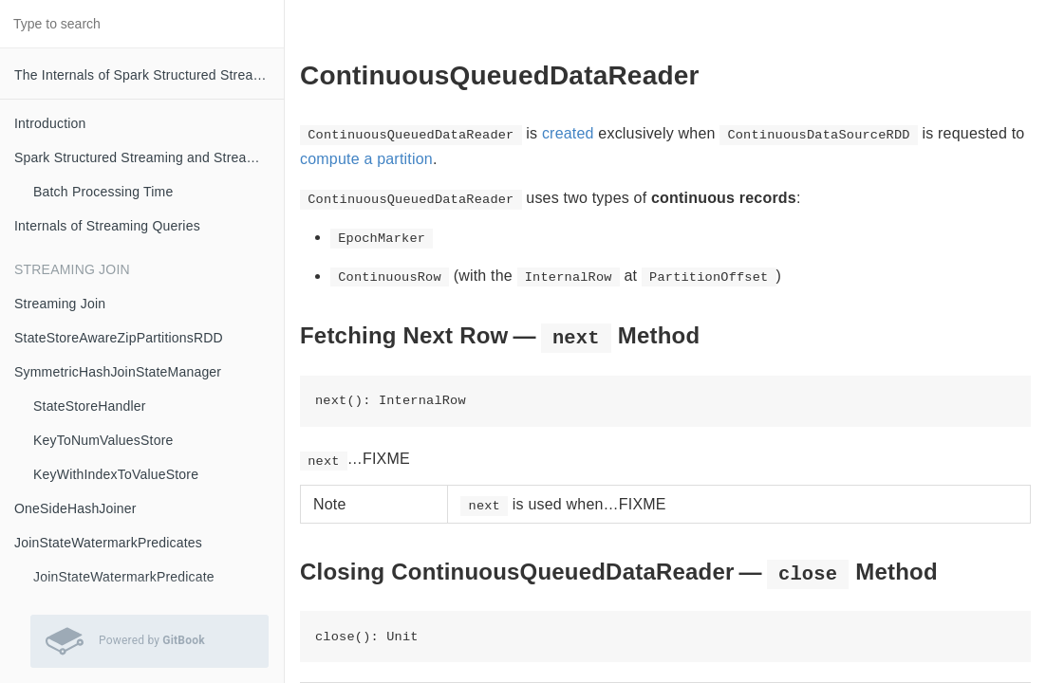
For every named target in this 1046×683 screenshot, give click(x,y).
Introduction (50, 123)
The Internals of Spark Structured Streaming (148, 75)
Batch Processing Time (103, 191)
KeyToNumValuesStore (103, 440)
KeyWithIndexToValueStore (115, 474)
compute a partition (366, 159)
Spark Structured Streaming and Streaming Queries (149, 157)
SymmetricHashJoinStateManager (117, 371)
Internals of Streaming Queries (107, 225)
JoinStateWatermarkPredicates (108, 542)
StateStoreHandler (89, 406)
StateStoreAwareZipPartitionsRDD (118, 337)
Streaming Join (59, 303)
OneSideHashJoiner (75, 508)
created (568, 133)
